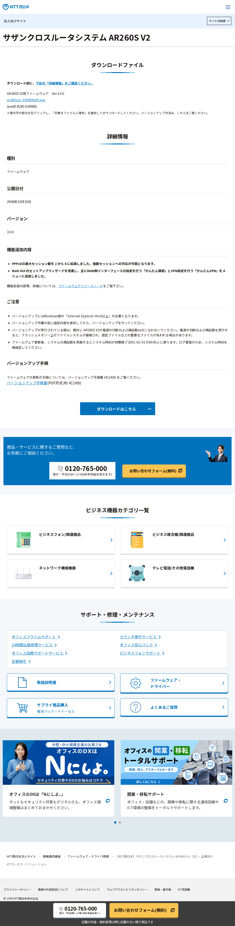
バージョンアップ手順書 (27, 383)
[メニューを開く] (228, 7)
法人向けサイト (15, 21)
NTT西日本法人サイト (21, 856)
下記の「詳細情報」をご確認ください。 (65, 83)
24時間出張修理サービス (32, 644)
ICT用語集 (184, 889)
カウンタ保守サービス (138, 636)
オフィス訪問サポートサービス (38, 653)
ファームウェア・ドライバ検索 (88, 856)
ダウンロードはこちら (116, 409)
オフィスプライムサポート (34, 636)
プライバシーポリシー (17, 889)
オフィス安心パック (137, 644)
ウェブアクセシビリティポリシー (127, 889)
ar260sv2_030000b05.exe (26, 100)
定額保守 (19, 661)
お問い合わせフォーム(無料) (152, 470)
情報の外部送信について (53, 889)
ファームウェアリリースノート (80, 286)
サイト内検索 (219, 21)
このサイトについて (87, 889)
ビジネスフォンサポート (140, 653)
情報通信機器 (52, 856)
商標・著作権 (162, 889)
